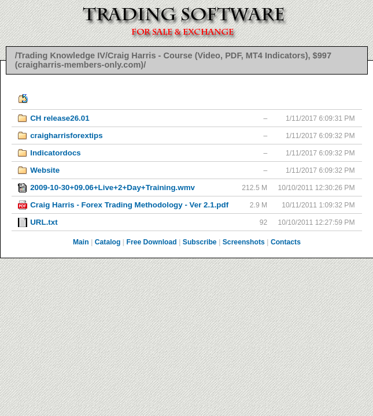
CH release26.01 (60, 118)
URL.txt (44, 222)
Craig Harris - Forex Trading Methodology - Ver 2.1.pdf (129, 204)
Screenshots (244, 242)
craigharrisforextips (66, 135)
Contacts (286, 242)
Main (81, 242)
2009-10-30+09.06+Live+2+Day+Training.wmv (112, 187)
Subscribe (200, 242)
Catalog (108, 242)
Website (45, 170)
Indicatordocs (55, 152)
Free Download (152, 242)
